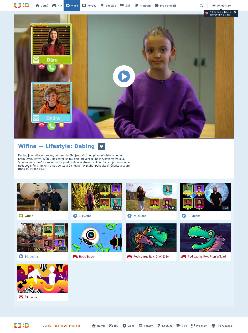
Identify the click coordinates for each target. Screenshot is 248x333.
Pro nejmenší (165, 5)
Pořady (88, 5)
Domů (41, 5)
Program (142, 5)
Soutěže (108, 5)
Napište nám (60, 325)
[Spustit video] (124, 76)
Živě (124, 5)
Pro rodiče (74, 325)
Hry (57, 5)
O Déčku (47, 325)
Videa (71, 5)
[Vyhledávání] (201, 5)
